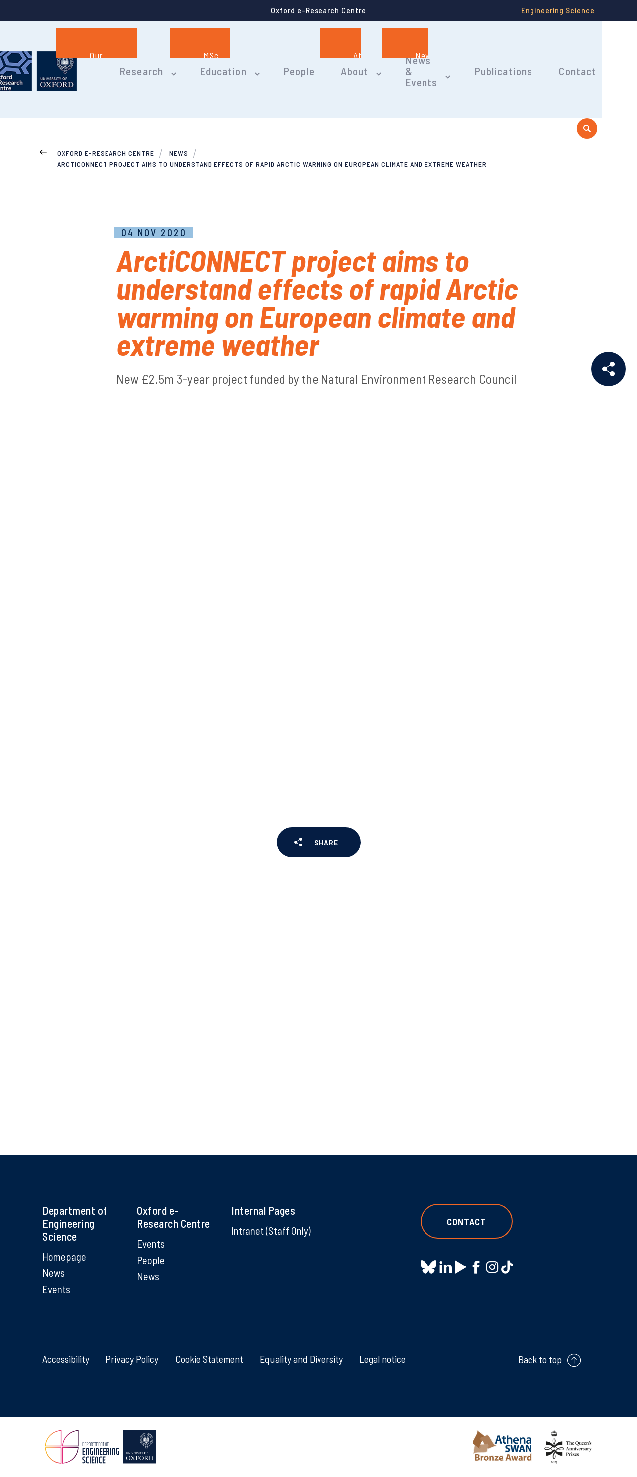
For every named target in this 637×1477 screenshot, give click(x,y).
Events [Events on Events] (57, 1289)
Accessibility (65, 1360)
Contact (584, 59)
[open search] (587, 107)
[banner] (69, 59)
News (178, 132)
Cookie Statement (209, 1360)
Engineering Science (558, 10)
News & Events (439, 59)
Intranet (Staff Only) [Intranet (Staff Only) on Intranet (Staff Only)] (261, 1237)
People (326, 59)
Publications (515, 59)
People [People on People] (151, 1260)
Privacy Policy (132, 1360)
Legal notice (382, 1360)
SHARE (326, 825)
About (377, 59)
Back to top (540, 1360)
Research (179, 59)
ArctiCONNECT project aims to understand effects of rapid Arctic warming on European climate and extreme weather (272, 144)
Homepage (64, 1256)
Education (255, 59)
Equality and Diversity (301, 1360)
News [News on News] (54, 1272)
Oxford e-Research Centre (105, 132)
